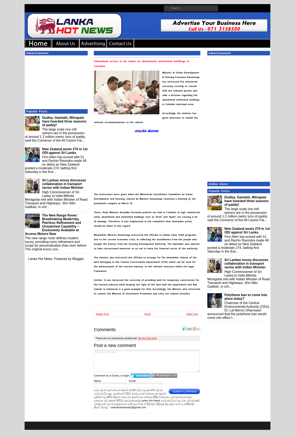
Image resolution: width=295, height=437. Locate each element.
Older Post (192, 314)
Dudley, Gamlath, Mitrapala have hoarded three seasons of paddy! (64, 121)
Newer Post (102, 314)
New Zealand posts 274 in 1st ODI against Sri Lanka (64, 150)
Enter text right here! (147, 361)
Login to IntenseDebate (140, 375)
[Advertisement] (56, 81)
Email (132, 380)
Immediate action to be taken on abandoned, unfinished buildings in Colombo (141, 64)
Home (147, 314)
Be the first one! (147, 338)
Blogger (77, 259)
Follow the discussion (196, 329)
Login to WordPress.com (164, 375)
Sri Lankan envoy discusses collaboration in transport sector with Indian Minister (64, 183)
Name (97, 380)
